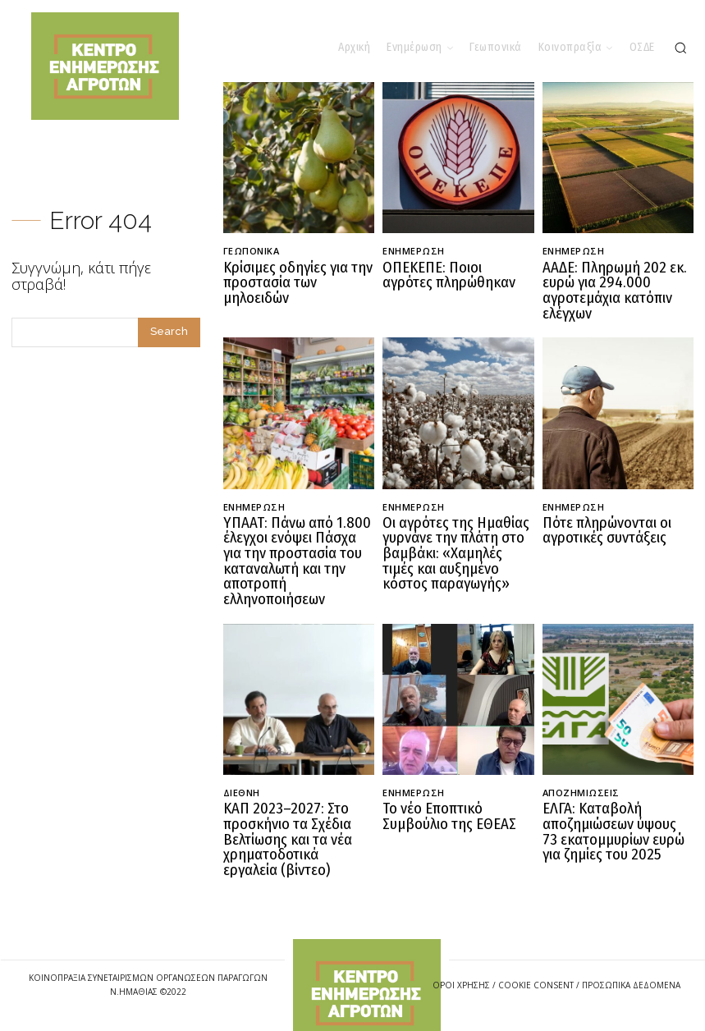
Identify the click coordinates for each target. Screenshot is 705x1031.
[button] (680, 47)
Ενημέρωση (413, 250)
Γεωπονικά (251, 250)
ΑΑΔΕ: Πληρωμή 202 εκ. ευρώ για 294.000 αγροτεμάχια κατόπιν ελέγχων (606, 288)
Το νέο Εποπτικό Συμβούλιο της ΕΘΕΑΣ (444, 802)
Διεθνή (241, 779)
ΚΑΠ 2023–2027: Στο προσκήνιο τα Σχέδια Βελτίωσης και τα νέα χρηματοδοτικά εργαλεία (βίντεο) (293, 822)
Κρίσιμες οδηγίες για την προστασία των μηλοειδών (292, 281)
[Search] (169, 332)
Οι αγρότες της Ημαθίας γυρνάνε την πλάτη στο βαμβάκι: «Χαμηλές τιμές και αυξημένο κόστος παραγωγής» (450, 544)
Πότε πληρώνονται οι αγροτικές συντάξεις (602, 523)
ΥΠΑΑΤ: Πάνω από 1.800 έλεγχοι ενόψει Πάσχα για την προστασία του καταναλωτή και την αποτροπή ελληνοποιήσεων (296, 551)
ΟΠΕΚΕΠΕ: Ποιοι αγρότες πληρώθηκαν (451, 274)
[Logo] (367, 973)
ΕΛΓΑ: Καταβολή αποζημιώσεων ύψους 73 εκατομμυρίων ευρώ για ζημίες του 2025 (613, 815)
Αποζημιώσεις (581, 779)
